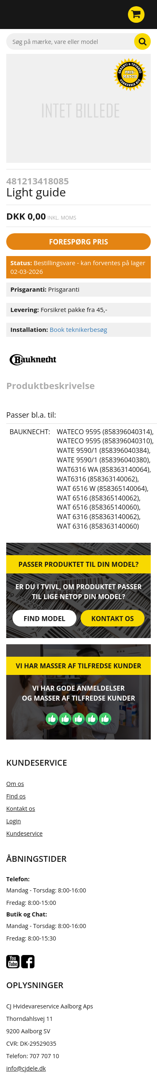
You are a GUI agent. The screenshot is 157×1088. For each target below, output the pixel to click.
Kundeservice (24, 833)
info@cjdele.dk (26, 1068)
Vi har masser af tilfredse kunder (78, 665)
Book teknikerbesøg (78, 329)
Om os (15, 784)
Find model (45, 618)
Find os (16, 796)
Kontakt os (112, 618)
